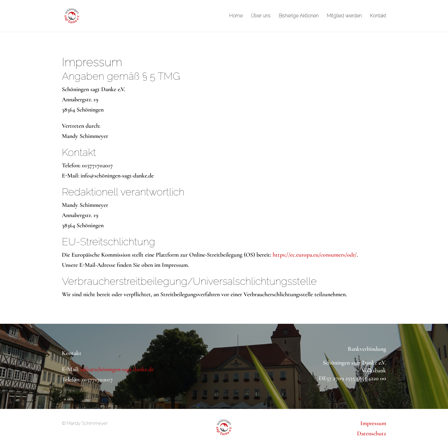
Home (236, 16)
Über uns (261, 16)
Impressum (373, 423)
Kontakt (378, 16)
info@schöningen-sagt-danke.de (117, 369)
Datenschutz (371, 433)
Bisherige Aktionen (299, 16)
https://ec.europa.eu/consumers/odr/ (315, 254)
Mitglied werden (344, 16)
